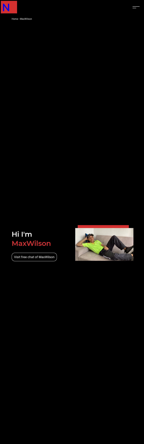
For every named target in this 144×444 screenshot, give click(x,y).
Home (15, 19)
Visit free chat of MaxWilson (34, 257)
